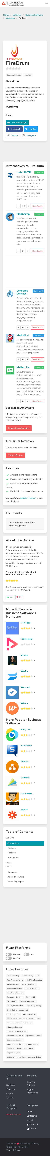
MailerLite (23, 367)
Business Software (34, 15)
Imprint (30, 1120)
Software (17, 15)
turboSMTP (24, 172)
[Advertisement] (25, 29)
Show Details (37, 206)
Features (11, 852)
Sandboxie (26, 745)
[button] (46, 3)
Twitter (32, 129)
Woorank (25, 687)
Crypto (9, 1093)
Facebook (15, 129)
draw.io (24, 761)
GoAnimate (26, 793)
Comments (12, 872)
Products (10, 1089)
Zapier (24, 809)
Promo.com (26, 638)
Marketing (10, 18)
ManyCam (26, 729)
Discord (9, 1097)
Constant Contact (22, 292)
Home (6, 15)
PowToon (26, 622)
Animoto (25, 777)
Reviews (11, 848)
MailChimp (23, 214)
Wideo (24, 703)
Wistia (24, 671)
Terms (9, 1150)
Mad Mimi (23, 335)
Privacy (18, 1150)
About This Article (15, 876)
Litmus (24, 654)
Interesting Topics (15, 881)
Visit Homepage (18, 122)
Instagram (31, 135)
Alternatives (13, 843)
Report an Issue (13, 1114)
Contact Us (32, 1115)
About (30, 1111)
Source (14, 135)
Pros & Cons (13, 857)
